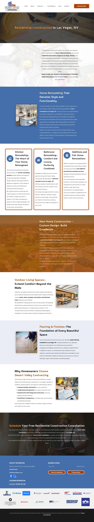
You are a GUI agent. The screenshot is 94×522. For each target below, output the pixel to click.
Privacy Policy (48, 514)
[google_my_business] (15, 476)
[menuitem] (26, 6)
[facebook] (11, 476)
